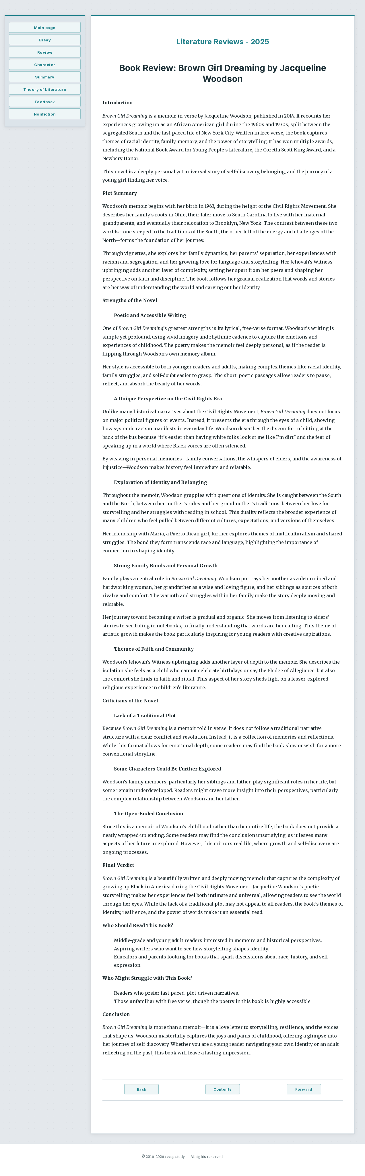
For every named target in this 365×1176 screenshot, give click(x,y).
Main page (45, 27)
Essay (45, 40)
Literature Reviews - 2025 (222, 41)
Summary (45, 77)
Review (45, 52)
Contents (222, 1089)
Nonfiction (45, 114)
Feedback (45, 101)
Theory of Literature (44, 89)
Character (44, 64)
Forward (303, 1089)
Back (141, 1089)
